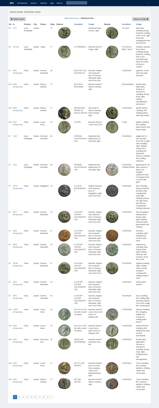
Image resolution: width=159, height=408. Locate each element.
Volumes (43, 3)
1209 (15, 164)
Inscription (78, 24)
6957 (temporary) (17, 213)
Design (91, 24)
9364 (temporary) (17, 364)
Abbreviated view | (72, 18)
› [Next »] (51, 397)
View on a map (141, 19)
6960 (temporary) (17, 232)
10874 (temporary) (17, 310)
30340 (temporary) (17, 264)
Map (52, 3)
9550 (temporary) (17, 340)
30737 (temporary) (17, 187)
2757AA (16, 47)
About (60, 3)
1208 (15, 136)
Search (33, 3)
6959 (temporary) (17, 283)
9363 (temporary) (17, 326)
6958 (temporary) (17, 245)
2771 (15, 28)
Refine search (17, 19)
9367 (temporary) (17, 123)
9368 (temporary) (17, 85)
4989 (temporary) (17, 109)
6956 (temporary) (17, 296)
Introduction (22, 3)
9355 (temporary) (17, 380)
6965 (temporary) (17, 71)
